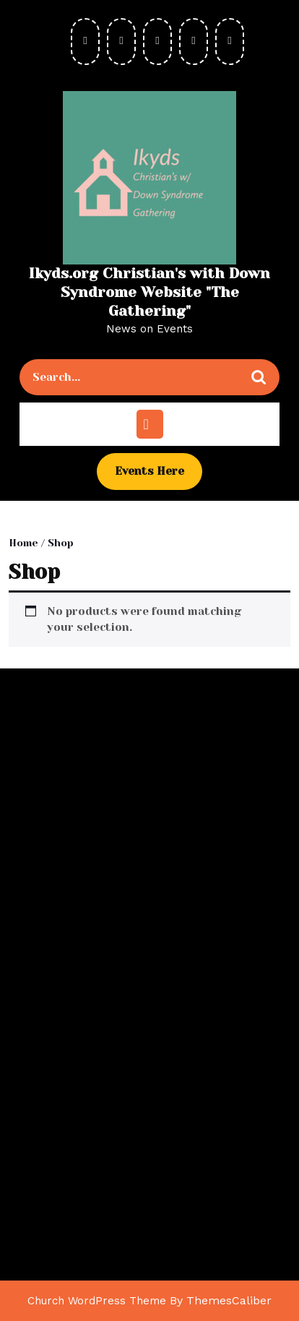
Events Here (158, 476)
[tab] (149, 424)
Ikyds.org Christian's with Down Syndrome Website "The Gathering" (149, 292)
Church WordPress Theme (96, 1300)
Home (23, 542)
